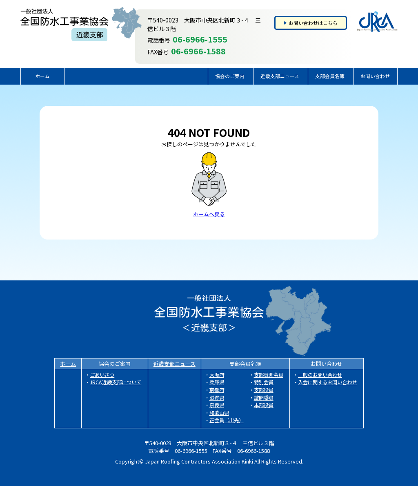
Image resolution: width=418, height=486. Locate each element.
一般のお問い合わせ (320, 374)
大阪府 (216, 374)
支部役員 (263, 390)
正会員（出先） (226, 420)
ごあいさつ (102, 374)
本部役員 (263, 405)
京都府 (216, 390)
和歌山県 (219, 413)
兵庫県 (216, 382)
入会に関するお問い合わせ (327, 382)
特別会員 (263, 382)
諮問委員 (263, 397)
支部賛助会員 (268, 374)
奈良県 (216, 405)
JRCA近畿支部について (115, 382)
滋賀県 (216, 397)
